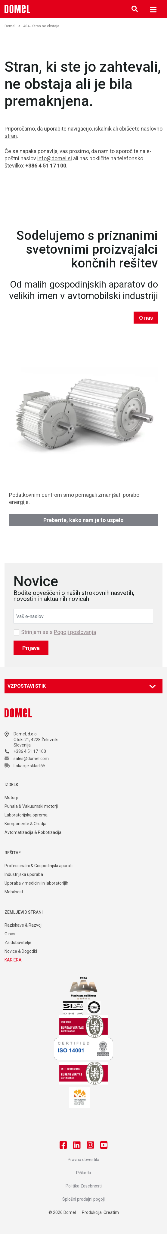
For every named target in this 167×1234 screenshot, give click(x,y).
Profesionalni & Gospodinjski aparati (39, 865)
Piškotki (83, 1172)
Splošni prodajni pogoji (83, 1199)
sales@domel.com (31, 758)
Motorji (11, 797)
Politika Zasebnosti (84, 1186)
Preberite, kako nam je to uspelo (83, 520)
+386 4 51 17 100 (30, 751)
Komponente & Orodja (25, 823)
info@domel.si (54, 158)
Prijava (31, 647)
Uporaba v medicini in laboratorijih (36, 883)
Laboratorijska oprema (26, 815)
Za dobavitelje (18, 942)
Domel (12, 26)
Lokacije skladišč (29, 765)
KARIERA (13, 960)
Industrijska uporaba (24, 874)
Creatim (111, 1212)
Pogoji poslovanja (75, 632)
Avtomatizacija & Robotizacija (33, 832)
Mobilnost (14, 891)
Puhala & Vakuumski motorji (31, 806)
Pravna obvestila (83, 1159)
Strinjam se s (58, 632)
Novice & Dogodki (21, 951)
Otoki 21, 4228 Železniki (36, 739)
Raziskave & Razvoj (23, 925)
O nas (146, 318)
